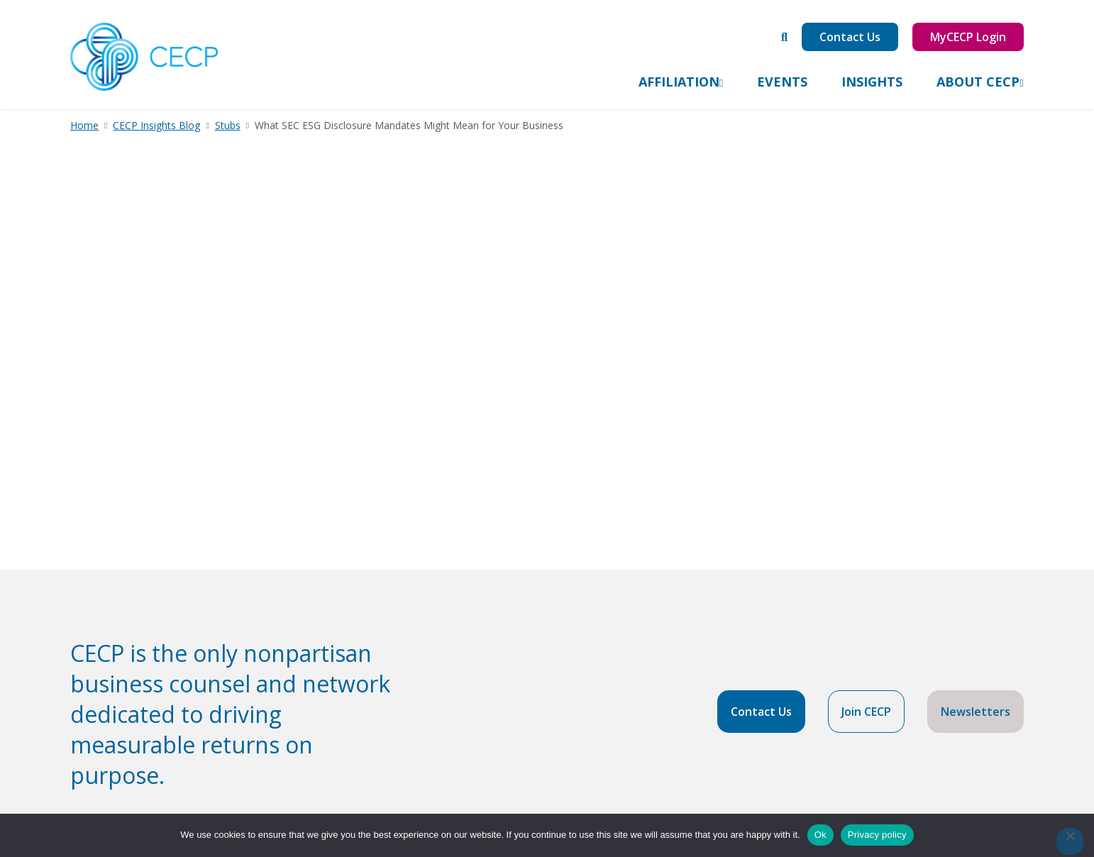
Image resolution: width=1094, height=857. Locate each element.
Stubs (228, 125)
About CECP (978, 81)
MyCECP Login (968, 37)
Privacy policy (877, 834)
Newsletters (975, 711)
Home (84, 125)
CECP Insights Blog (156, 125)
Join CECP (866, 711)
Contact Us (849, 37)
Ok (820, 834)
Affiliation (679, 81)
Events (782, 81)
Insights (871, 81)
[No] (1069, 841)
